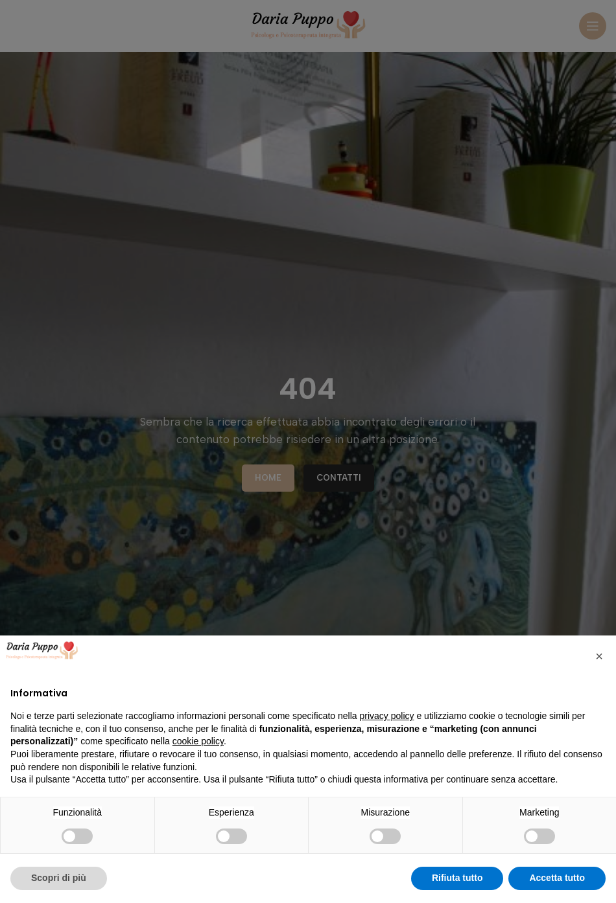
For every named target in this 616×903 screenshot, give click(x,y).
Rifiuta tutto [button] (457, 878)
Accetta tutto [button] (557, 878)
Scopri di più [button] (58, 878)
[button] (599, 656)
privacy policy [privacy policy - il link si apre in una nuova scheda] (387, 716)
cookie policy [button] (198, 741)
